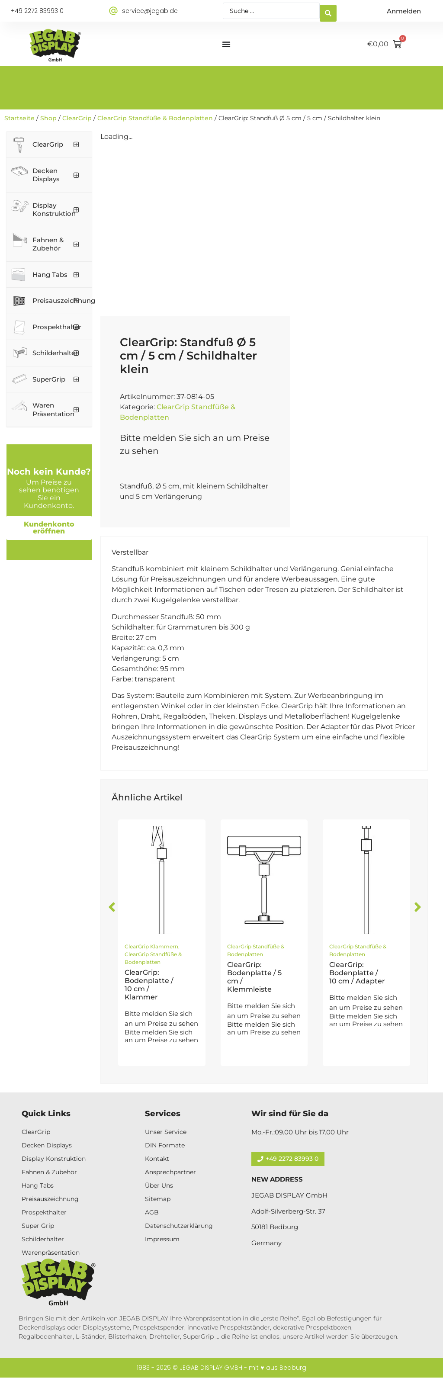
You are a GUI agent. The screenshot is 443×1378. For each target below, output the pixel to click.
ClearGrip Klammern (151, 946)
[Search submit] (328, 11)
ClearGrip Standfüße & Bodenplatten (155, 118)
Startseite (19, 118)
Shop (48, 118)
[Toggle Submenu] (76, 144)
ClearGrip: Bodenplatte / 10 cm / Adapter (357, 972)
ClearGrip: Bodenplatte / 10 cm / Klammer (149, 985)
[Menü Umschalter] (226, 44)
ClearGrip (77, 118)
